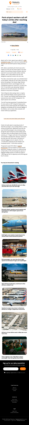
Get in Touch (14, 399)
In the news (14, 389)
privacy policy (22, 372)
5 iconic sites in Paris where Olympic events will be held (14, 118)
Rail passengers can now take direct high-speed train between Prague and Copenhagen (14, 259)
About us (14, 387)
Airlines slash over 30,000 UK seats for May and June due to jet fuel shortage (13, 185)
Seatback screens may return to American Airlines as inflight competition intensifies (13, 308)
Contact (14, 390)
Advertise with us (14, 400)
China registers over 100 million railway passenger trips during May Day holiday (12, 357)
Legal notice (14, 411)
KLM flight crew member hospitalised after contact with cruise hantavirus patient (13, 235)
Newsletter (14, 402)
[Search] (14, 12)
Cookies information (14, 412)
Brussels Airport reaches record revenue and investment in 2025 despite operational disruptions (14, 210)
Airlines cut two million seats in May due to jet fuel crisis (14, 333)
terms (17, 372)
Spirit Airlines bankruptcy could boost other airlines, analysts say (13, 284)
